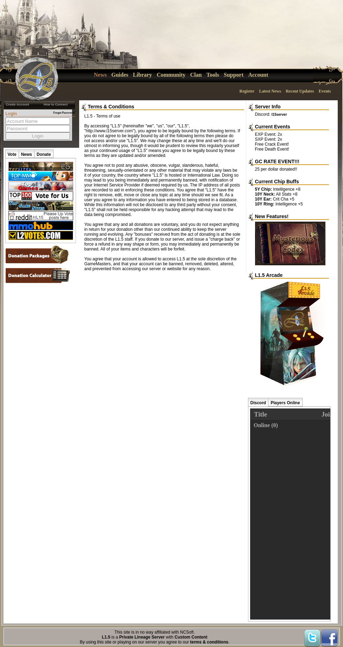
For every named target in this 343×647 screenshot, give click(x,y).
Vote (12, 154)
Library (142, 75)
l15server (279, 114)
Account (258, 75)
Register (246, 91)
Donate (44, 154)
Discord (258, 402)
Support (233, 75)
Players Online (285, 402)
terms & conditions (209, 642)
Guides (120, 75)
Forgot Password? (64, 112)
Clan (196, 75)
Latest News (270, 91)
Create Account (17, 104)
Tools (213, 75)
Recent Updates (300, 91)
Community (171, 75)
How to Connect (56, 104)
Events (325, 91)
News (100, 75)
